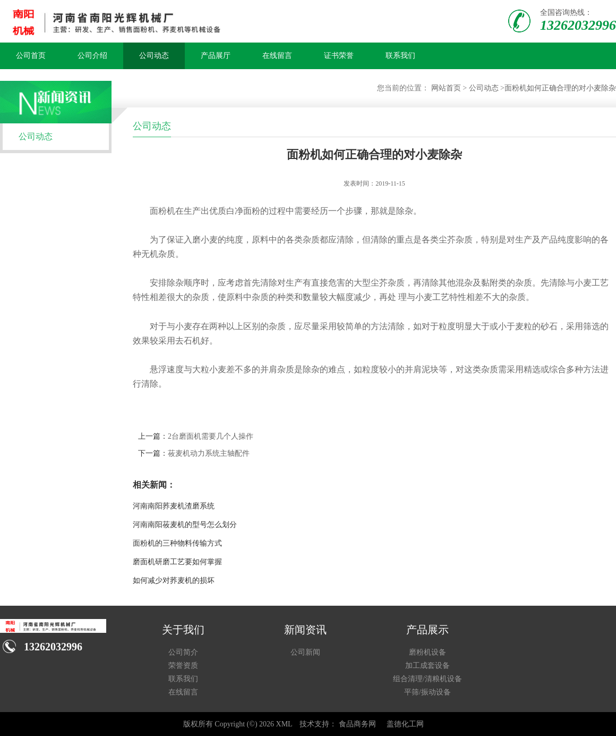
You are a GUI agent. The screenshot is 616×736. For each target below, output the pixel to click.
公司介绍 (92, 56)
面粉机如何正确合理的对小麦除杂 (560, 88)
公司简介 (183, 652)
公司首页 (31, 56)
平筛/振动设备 (427, 692)
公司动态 (154, 56)
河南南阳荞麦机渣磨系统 (174, 506)
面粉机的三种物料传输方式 (177, 543)
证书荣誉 (339, 56)
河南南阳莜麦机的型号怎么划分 (185, 525)
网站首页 (446, 88)
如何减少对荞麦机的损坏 (174, 580)
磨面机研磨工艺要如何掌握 (177, 562)
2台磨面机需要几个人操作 (210, 436)
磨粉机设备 (427, 652)
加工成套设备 (427, 666)
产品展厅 (215, 56)
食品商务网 (357, 724)
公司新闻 (305, 652)
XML (284, 724)
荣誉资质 (183, 666)
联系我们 (400, 56)
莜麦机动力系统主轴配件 (209, 453)
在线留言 (277, 56)
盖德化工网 (405, 724)
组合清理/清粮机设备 (427, 679)
